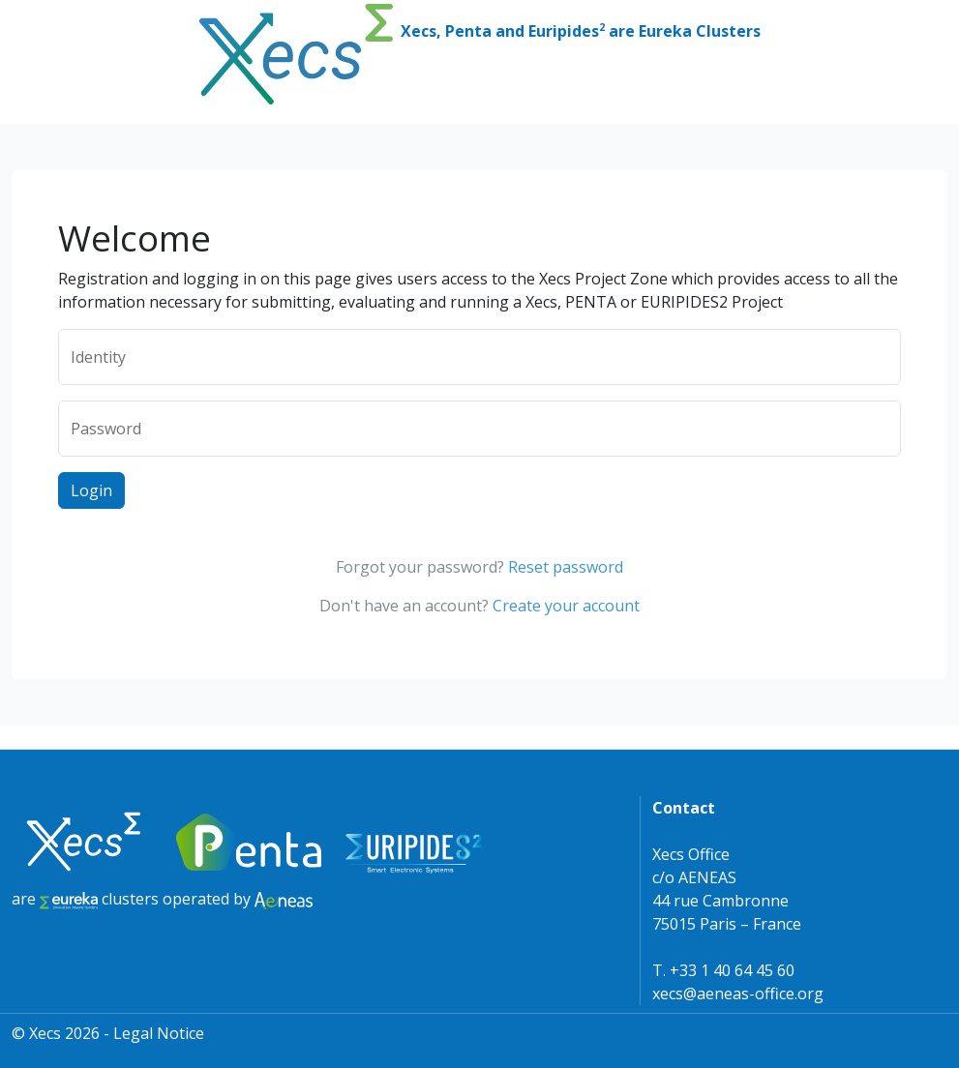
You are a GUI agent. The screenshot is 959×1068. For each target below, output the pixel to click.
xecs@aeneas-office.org (738, 993)
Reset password (565, 567)
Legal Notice (158, 1033)
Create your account (566, 605)
